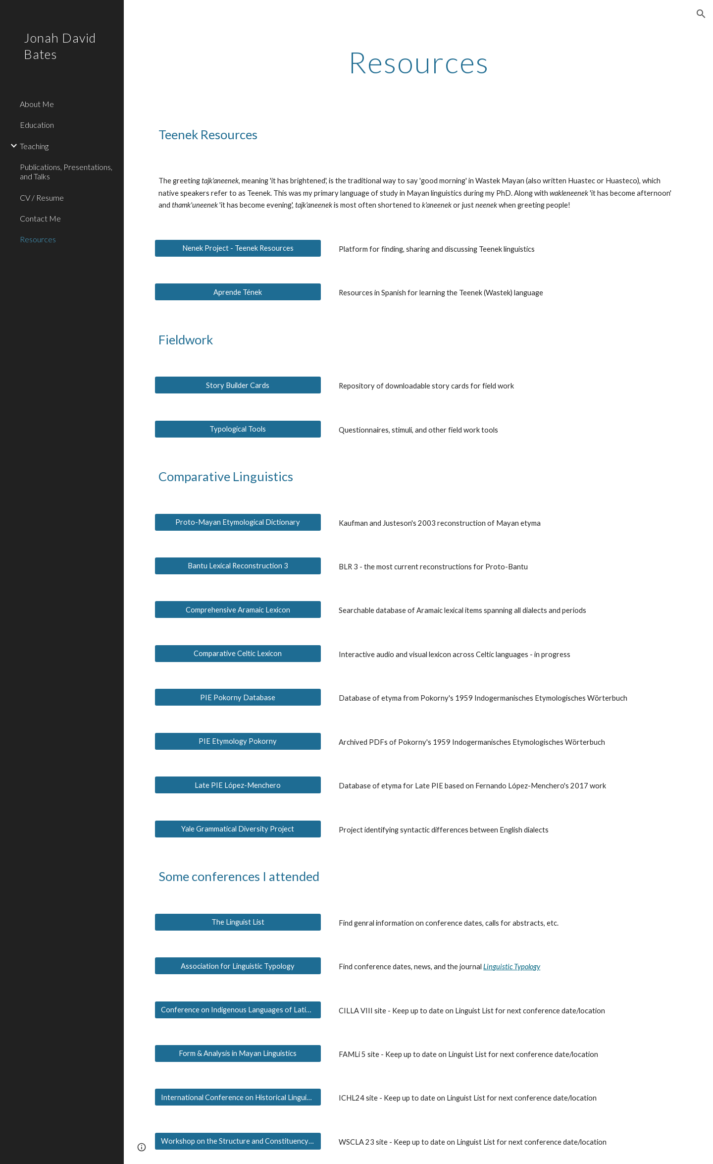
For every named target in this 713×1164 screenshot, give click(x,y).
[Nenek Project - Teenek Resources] (238, 248)
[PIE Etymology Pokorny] (238, 741)
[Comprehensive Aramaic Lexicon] (238, 609)
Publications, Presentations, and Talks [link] (66, 171)
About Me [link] (37, 104)
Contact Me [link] (40, 218)
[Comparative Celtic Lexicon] (238, 653)
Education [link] (37, 124)
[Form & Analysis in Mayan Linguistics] (238, 1053)
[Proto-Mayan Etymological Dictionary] (238, 521)
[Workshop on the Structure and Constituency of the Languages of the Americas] (238, 1141)
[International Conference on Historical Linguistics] (238, 1097)
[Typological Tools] (238, 428)
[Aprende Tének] (238, 291)
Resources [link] (38, 239)
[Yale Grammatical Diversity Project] (238, 829)
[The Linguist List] (238, 921)
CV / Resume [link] (42, 197)
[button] (701, 14)
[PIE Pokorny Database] (238, 697)
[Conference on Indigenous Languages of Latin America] (238, 1009)
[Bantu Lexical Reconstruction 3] (238, 565)
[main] (418, 62)
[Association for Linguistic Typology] (238, 965)
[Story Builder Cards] (238, 385)
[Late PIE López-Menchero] (238, 785)
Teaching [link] (34, 146)
